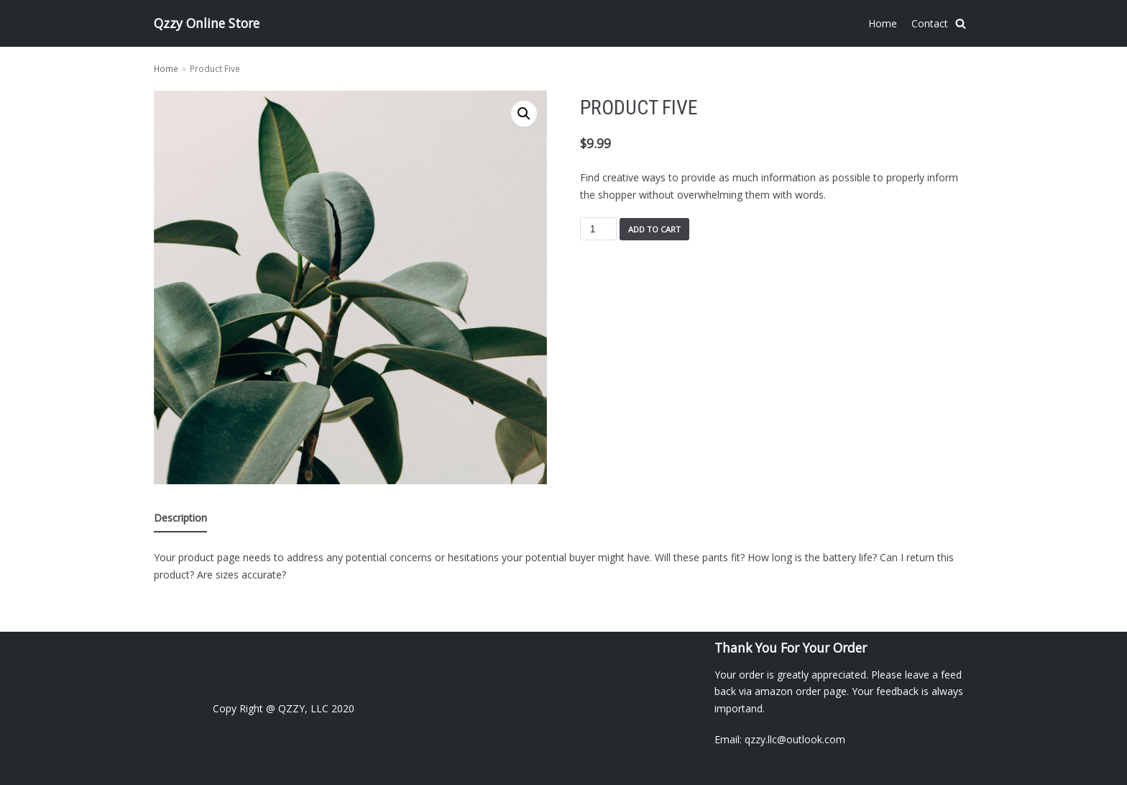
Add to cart (654, 229)
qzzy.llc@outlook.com (795, 739)
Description (180, 518)
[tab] (180, 518)
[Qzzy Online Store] (206, 23)
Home (882, 23)
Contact (929, 23)
